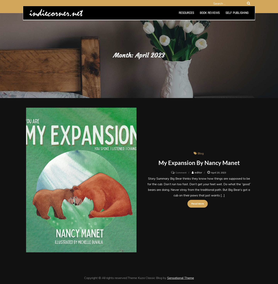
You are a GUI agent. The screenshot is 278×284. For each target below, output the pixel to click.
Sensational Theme (180, 278)
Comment (180, 172)
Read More (197, 203)
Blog (201, 153)
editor (198, 172)
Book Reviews (210, 13)
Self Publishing (236, 13)
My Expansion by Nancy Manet (199, 162)
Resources (186, 13)
